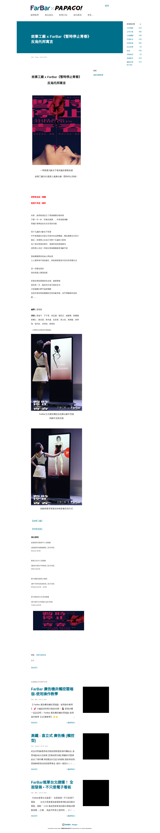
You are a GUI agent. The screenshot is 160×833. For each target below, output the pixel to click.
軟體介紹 (63, 15)
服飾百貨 (134, 62)
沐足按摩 (134, 47)
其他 (134, 51)
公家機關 (134, 35)
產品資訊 (49, 15)
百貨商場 (134, 43)
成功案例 (77, 15)
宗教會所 (134, 54)
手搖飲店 (134, 39)
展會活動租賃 (98, 75)
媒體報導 (35, 15)
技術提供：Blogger (70, 824)
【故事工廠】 (37, 521)
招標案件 (134, 58)
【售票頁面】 (37, 529)
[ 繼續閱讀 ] (71, 722)
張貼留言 (34, 667)
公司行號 (134, 32)
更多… (91, 15)
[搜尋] (107, 5)
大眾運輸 (134, 28)
